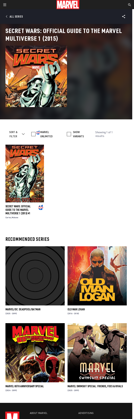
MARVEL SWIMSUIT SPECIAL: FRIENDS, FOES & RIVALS (95, 386)
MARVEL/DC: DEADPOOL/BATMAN (22, 309)
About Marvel (38, 413)
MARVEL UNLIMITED (46, 134)
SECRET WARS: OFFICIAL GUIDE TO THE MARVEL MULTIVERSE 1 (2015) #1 (18, 209)
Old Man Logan (76, 309)
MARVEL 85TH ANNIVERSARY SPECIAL (24, 386)
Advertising (86, 413)
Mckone (15, 217)
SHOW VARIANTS (78, 134)
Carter (8, 217)
